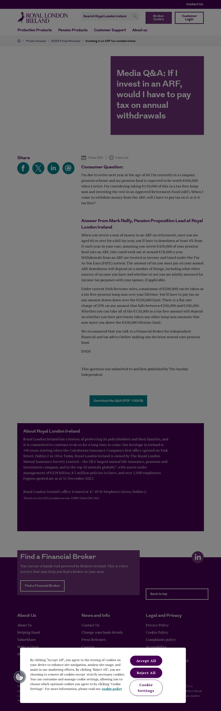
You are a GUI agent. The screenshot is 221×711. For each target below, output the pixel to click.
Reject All (146, 672)
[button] (19, 677)
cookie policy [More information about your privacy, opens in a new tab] (112, 689)
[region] (103, 675)
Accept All (146, 660)
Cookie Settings (146, 687)
